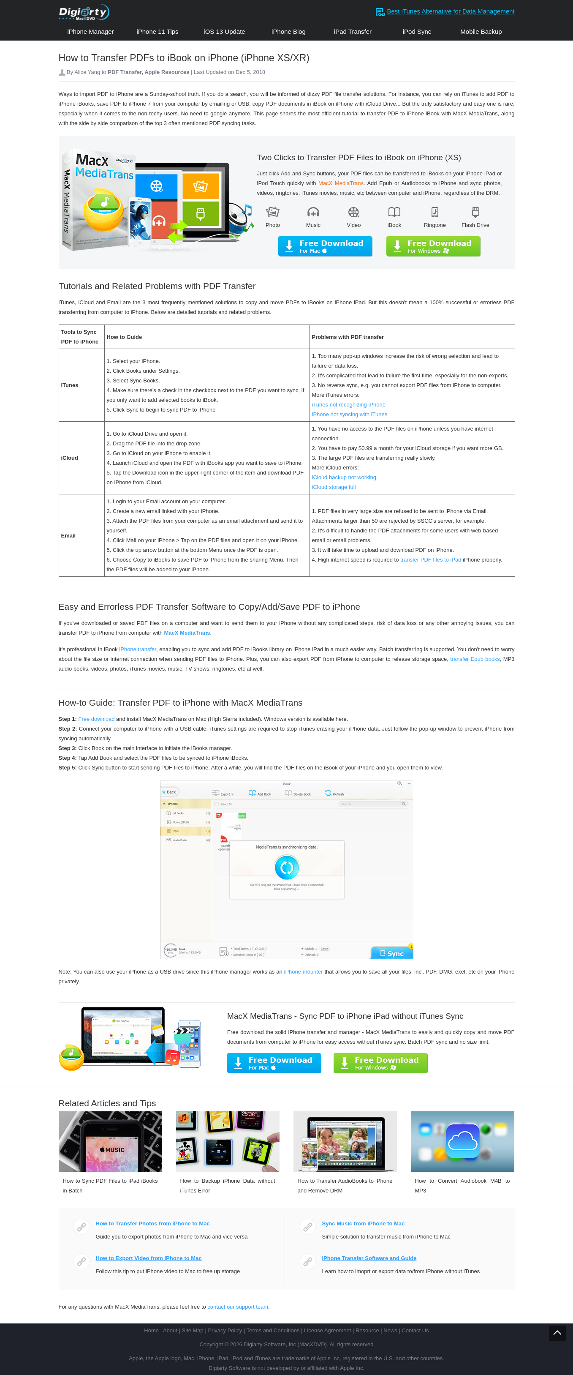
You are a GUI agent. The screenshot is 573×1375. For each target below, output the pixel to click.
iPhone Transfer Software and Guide (369, 1258)
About (170, 1330)
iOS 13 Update (224, 31)
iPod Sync (417, 31)
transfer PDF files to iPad (431, 560)
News (390, 1330)
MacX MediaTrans (187, 633)
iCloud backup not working (344, 477)
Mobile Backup (481, 31)
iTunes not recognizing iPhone (349, 404)
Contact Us (415, 1330)
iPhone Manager (90, 31)
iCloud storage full (334, 487)
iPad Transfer (353, 31)
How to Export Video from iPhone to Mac (149, 1258)
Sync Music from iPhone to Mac (363, 1223)
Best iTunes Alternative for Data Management (450, 11)
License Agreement (327, 1330)
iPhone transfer (137, 649)
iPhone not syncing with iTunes (350, 414)
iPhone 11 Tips (157, 31)
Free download (96, 719)
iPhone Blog (289, 31)
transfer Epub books (475, 659)
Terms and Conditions (273, 1330)
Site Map (193, 1330)
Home (151, 1330)
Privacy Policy (225, 1330)
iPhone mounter (303, 972)
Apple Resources (167, 72)
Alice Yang (87, 72)
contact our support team (237, 1307)
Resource (367, 1330)
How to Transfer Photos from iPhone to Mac (153, 1223)
